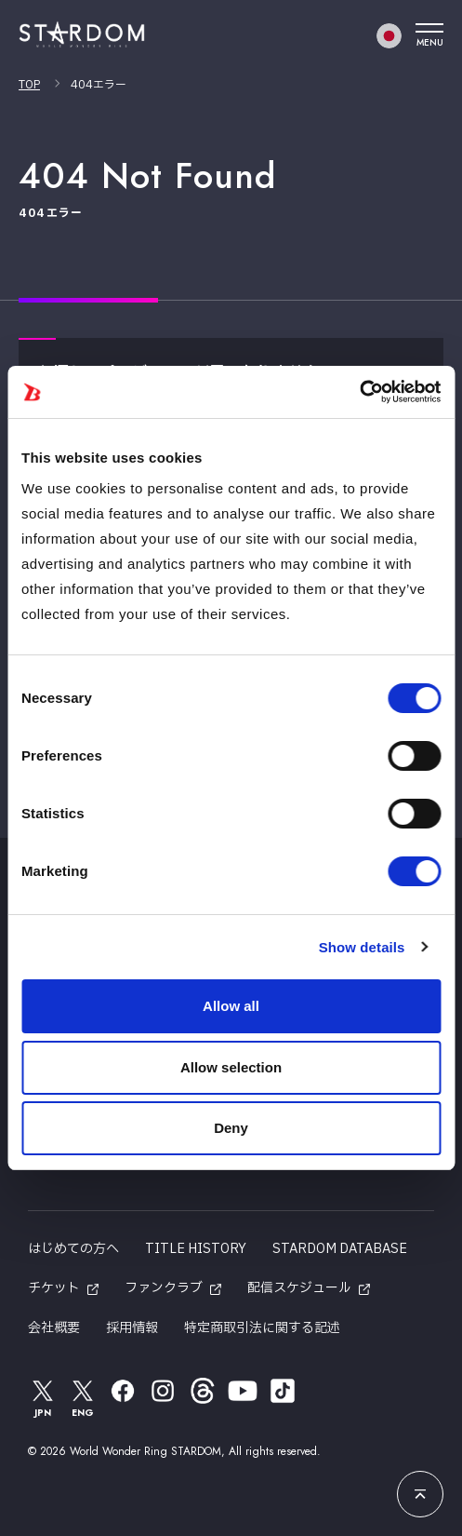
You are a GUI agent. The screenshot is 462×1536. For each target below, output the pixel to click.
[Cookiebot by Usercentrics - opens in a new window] (359, 392)
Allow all (231, 1006)
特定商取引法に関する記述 (262, 1328)
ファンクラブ (164, 1288)
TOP (29, 84)
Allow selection (231, 1067)
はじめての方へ (73, 1249)
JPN (43, 1398)
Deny (231, 1128)
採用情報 (132, 1328)
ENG (83, 1398)
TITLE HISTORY (195, 1249)
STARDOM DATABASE (339, 1249)
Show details (362, 947)
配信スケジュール (299, 1288)
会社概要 (54, 1328)
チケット (54, 1288)
